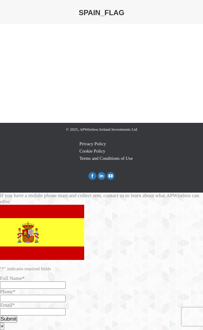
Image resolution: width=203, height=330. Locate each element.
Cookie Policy (92, 151)
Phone (7, 292)
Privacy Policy (92, 143)
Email (7, 305)
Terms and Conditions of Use (106, 158)
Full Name (12, 278)
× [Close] (2, 326)
